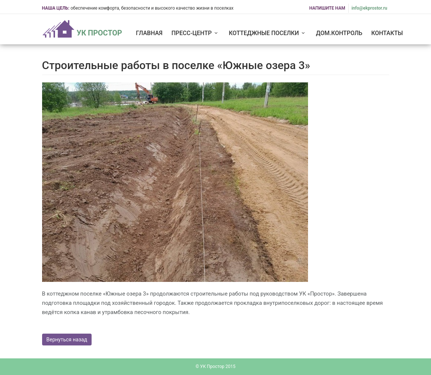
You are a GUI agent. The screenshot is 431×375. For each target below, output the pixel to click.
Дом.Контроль (339, 33)
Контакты (387, 33)
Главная (149, 33)
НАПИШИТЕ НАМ (327, 8)
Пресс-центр (195, 33)
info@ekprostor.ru (369, 8)
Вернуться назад (67, 339)
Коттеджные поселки (268, 33)
